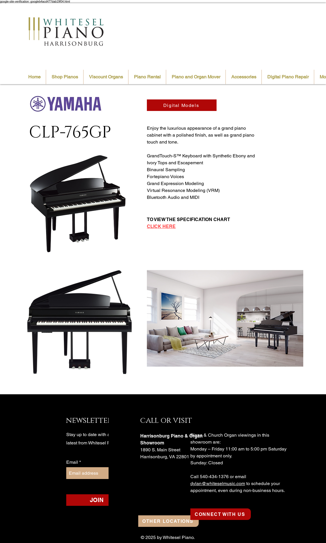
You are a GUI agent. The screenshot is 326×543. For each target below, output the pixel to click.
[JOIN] (96, 500)
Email (72, 462)
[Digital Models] (182, 105)
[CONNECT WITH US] (220, 514)
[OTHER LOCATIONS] (168, 521)
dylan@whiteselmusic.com (217, 483)
